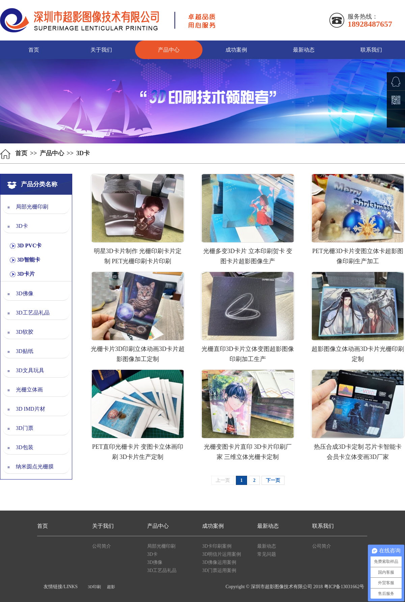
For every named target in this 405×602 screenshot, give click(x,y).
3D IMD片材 (30, 409)
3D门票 (24, 428)
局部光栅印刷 (32, 207)
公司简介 (101, 546)
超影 (111, 586)
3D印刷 (94, 586)
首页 (33, 50)
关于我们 (101, 50)
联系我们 (371, 50)
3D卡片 (26, 274)
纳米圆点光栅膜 (35, 466)
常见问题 (266, 554)
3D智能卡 (28, 260)
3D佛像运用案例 (219, 562)
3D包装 (24, 447)
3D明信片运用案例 (221, 554)
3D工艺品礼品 (33, 313)
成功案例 (236, 50)
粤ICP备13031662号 (344, 586)
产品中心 (169, 50)
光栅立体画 (29, 389)
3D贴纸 (24, 351)
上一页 (223, 480)
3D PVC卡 (29, 245)
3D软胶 (24, 332)
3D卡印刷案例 (217, 546)
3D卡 (22, 226)
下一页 (273, 480)
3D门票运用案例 (219, 570)
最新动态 (304, 50)
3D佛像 (24, 293)
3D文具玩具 (30, 370)
